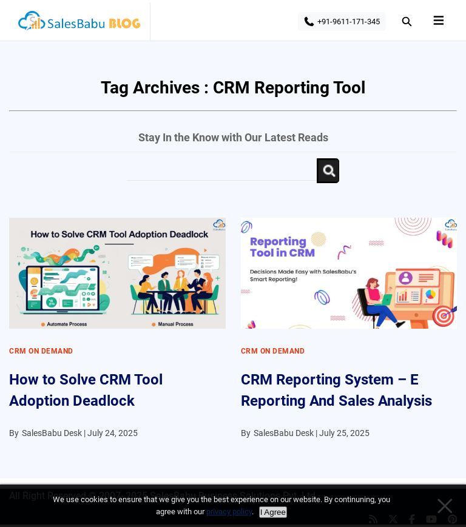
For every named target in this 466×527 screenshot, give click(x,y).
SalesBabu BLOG (78, 24)
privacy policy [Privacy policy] (229, 511)
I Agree (273, 512)
